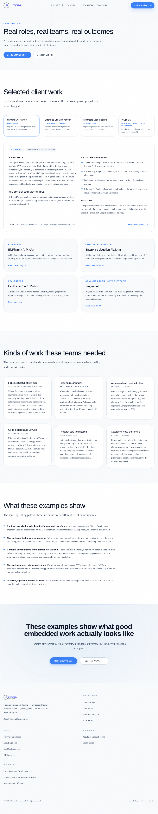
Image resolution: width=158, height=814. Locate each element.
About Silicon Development (16, 719)
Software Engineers (12, 737)
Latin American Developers (16, 771)
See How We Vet (45, 55)
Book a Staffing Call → (17, 55)
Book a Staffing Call (143, 5)
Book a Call (88, 720)
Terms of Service (147, 801)
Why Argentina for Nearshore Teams (20, 777)
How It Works (72, 5)
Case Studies (102, 5)
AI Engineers (9, 755)
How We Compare (91, 714)
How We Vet (88, 5)
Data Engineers (10, 743)
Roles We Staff (57, 5)
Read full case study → (138, 224)
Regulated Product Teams (94, 737)
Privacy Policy (132, 801)
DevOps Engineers (12, 749)
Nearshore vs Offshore (13, 783)
